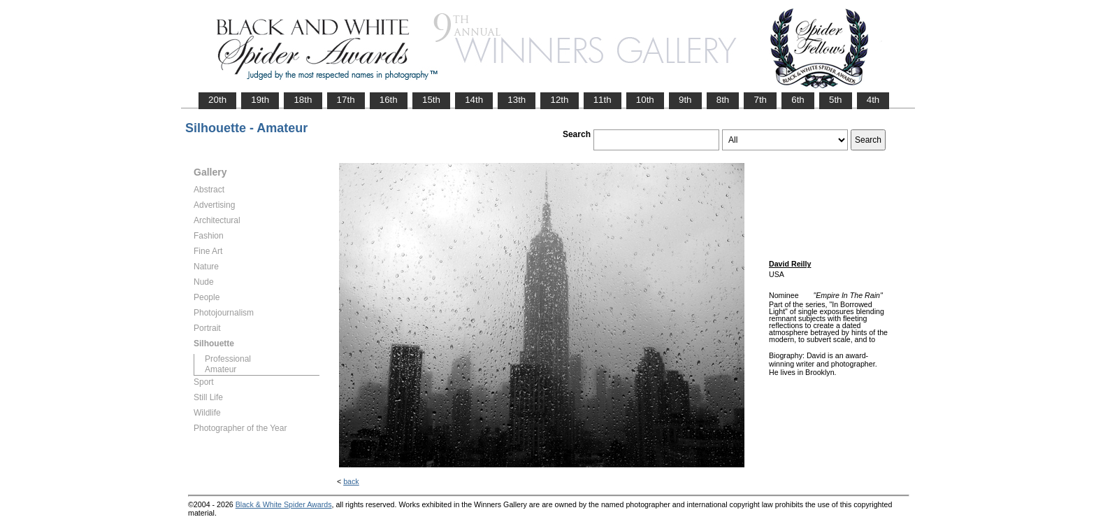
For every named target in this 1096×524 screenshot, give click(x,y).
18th (302, 99)
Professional (228, 359)
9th (685, 99)
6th (798, 99)
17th (346, 99)
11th (602, 99)
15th (431, 99)
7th (760, 99)
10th (645, 99)
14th (474, 99)
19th (260, 99)
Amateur (220, 369)
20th (217, 99)
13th (516, 99)
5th (835, 99)
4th (873, 99)
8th (723, 99)
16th (388, 99)
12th (559, 99)
